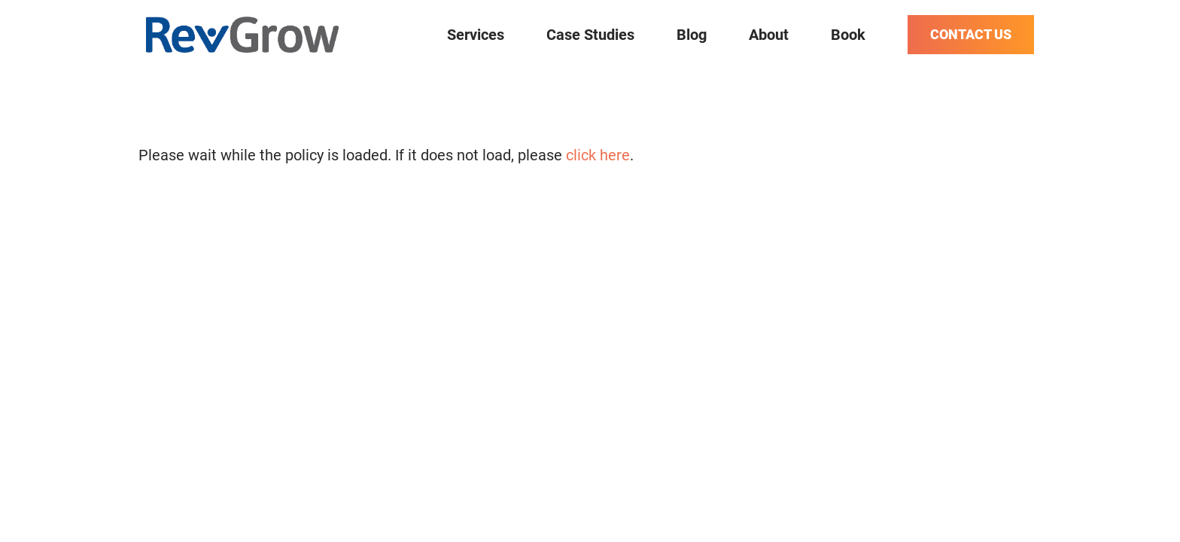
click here (598, 155)
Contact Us (970, 34)
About (769, 35)
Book (848, 35)
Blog (692, 35)
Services (475, 35)
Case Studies (590, 35)
